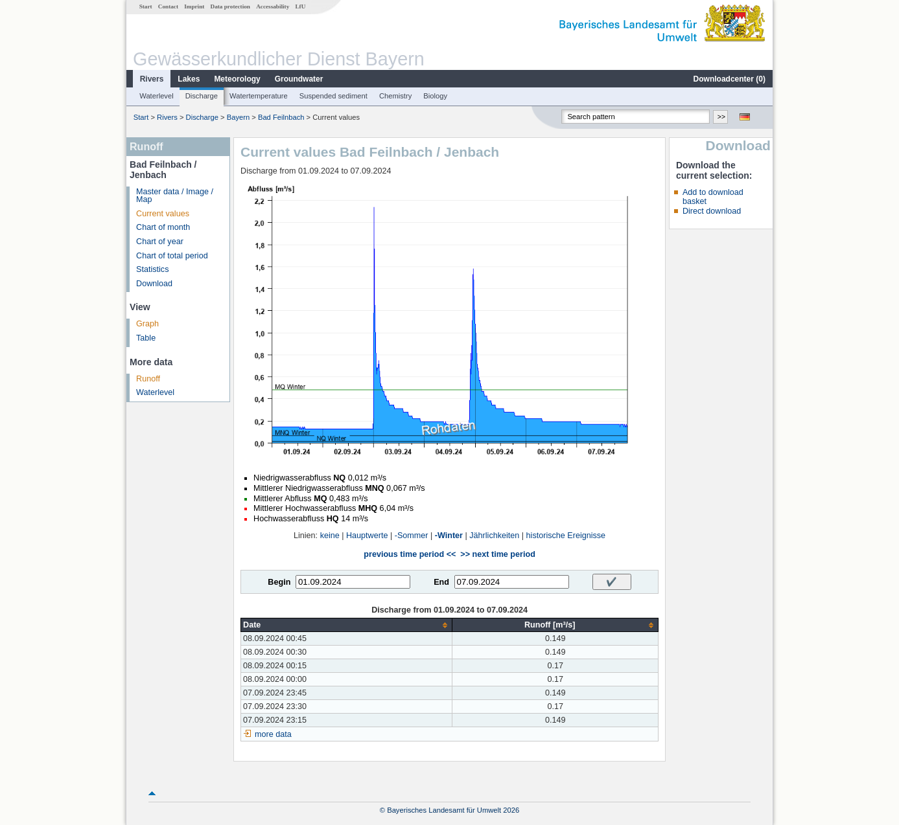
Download (154, 283)
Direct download (712, 211)
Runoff (148, 378)
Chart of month (163, 227)
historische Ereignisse (566, 535)
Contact (168, 6)
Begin (279, 582)
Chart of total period (172, 255)
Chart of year (159, 241)
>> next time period (497, 554)
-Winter (449, 535)
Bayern (238, 117)
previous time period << (410, 554)
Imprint (194, 6)
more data (273, 734)
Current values (162, 213)
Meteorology (237, 79)
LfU (300, 6)
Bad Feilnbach (281, 117)
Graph (147, 323)
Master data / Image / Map (174, 196)
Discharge (201, 96)
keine (330, 535)
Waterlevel (156, 96)
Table (146, 338)
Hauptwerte (367, 535)
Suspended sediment (333, 96)
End (441, 582)
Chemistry (395, 96)
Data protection (230, 6)
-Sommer (411, 535)
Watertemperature (258, 96)
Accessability (272, 6)
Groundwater (299, 79)
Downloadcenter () (729, 79)
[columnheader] (346, 625)
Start (145, 6)
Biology (435, 96)
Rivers (152, 79)
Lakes (189, 79)
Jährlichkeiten (494, 535)
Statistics (152, 269)
